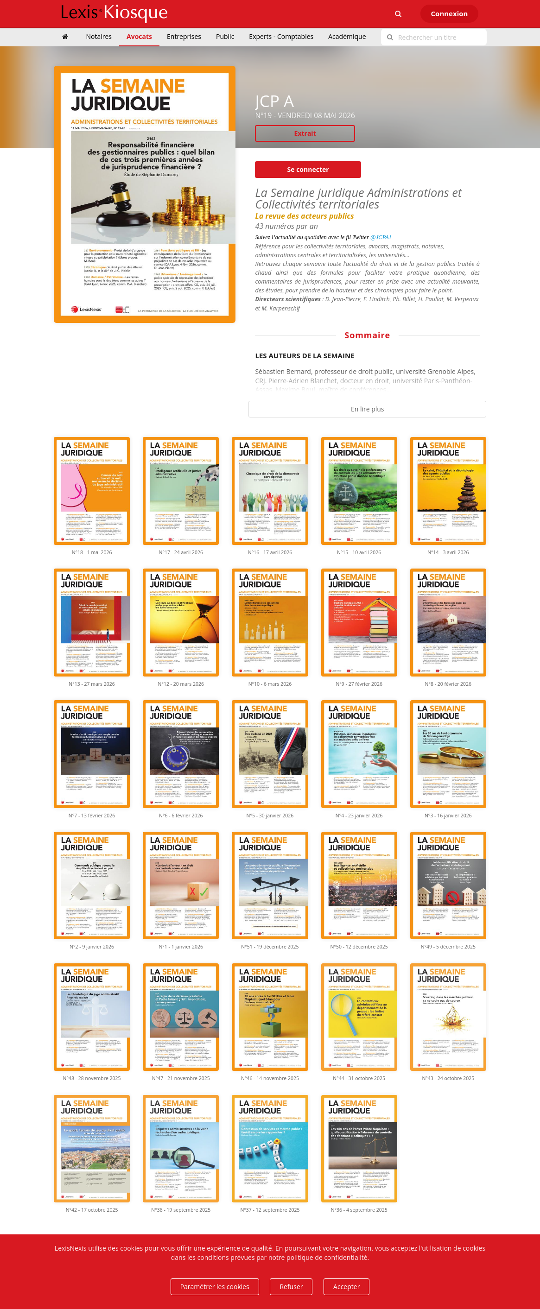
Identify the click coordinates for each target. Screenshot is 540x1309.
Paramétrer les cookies (214, 1286)
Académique (347, 36)
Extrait (305, 133)
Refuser (291, 1286)
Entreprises (184, 36)
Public (225, 36)
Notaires (99, 36)
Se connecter (308, 169)
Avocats (139, 36)
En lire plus (367, 409)
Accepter (346, 1286)
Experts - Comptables (281, 36)
